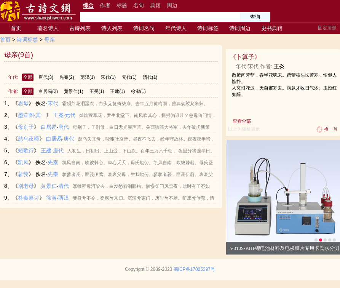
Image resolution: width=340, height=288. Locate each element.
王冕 (96, 91)
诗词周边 (240, 28)
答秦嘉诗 (28, 198)
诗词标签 (208, 28)
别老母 (26, 186)
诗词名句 (144, 28)
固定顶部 (327, 27)
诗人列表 (112, 28)
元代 (129, 77)
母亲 (49, 40)
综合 (88, 5)
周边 (172, 5)
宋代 (108, 77)
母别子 (26, 127)
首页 (16, 28)
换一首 (326, 129)
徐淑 (138, 91)
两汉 (87, 77)
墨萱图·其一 (32, 115)
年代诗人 (176, 28)
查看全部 (242, 121)
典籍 (155, 5)
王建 (117, 91)
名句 (138, 5)
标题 (122, 5)
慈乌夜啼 (28, 139)
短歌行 (26, 150)
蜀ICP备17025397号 (194, 269)
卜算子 (245, 57)
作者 (105, 5)
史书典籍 (272, 28)
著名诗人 (48, 28)
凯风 (23, 162)
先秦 (66, 77)
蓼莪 (23, 174)
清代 (150, 77)
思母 (23, 103)
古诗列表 (80, 28)
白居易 (48, 91)
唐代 (45, 77)
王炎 (279, 66)
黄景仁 (73, 91)
